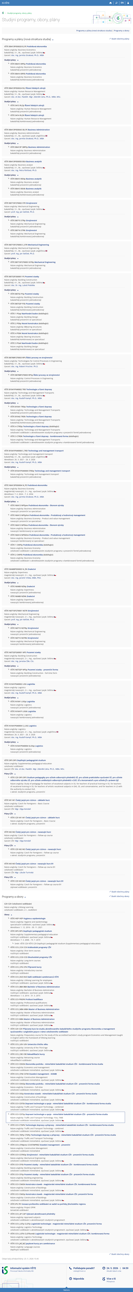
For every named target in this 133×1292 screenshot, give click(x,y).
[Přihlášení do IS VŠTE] (128, 3)
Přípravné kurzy (35, 967)
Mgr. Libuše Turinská (24, 872)
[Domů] (111, 3)
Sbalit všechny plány (119, 39)
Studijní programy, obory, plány (19, 13)
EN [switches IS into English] (122, 2)
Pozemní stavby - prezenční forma (43, 669)
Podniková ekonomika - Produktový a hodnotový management (57, 515)
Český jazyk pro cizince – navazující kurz (33, 832)
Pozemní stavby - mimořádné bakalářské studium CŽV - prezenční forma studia (59, 1174)
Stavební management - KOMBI (43, 1074)
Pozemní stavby (32, 276)
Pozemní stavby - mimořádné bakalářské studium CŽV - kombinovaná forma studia (61, 1164)
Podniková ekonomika (37, 46)
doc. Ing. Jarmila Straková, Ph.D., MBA (27, 55)
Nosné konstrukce (30, 323)
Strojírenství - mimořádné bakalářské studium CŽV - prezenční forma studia (60, 1154)
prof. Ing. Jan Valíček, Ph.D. (23, 212)
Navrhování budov (30, 313)
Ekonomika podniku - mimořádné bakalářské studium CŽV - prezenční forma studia (63, 1084)
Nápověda (78, 1278)
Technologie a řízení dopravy (39, 389)
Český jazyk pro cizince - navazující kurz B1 (35, 863)
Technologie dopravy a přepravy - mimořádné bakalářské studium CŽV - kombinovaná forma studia (69, 1125)
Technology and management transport (46, 450)
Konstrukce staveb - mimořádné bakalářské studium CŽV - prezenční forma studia (60, 1093)
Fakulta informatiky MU (26, 1271)
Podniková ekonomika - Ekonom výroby (46, 505)
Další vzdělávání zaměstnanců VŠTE (43, 977)
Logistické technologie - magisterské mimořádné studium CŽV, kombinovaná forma (72, 1233)
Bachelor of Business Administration (44, 987)
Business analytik (34, 161)
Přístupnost (111, 1282)
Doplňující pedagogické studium (31, 760)
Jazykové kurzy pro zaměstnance (40, 1243)
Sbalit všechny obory (119, 896)
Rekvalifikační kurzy (36, 1054)
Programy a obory (121, 30)
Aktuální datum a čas (114, 1271)
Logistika (31, 684)
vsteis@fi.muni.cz (79, 1271)
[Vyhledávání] (116, 3)
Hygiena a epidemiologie (34, 918)
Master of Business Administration (44, 1009)
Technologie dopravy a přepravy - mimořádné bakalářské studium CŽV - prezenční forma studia (73, 1135)
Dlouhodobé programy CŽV (40, 957)
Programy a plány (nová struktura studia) (94, 30)
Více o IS (111, 1278)
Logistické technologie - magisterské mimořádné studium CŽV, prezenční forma (66, 1224)
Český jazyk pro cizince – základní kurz (33, 800)
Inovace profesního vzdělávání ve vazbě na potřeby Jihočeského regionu (54, 1204)
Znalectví (32, 569)
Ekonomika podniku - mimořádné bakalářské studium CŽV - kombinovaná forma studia (64, 1064)
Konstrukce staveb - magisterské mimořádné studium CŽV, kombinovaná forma (61, 1184)
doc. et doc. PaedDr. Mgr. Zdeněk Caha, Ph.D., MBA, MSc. (36, 97)
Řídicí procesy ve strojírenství (39, 357)
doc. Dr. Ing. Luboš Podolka (23, 285)
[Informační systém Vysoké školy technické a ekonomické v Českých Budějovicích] (5, 3)
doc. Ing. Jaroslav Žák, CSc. (22, 661)
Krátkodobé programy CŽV (39, 947)
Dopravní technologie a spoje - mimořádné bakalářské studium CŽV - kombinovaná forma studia (68, 1103)
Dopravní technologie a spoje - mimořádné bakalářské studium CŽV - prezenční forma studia (66, 1114)
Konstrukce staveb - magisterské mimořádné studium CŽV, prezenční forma (59, 1194)
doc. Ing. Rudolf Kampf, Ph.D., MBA (26, 398)
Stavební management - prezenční (55, 1145)
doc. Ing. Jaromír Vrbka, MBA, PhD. (26, 578)
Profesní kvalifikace (34, 999)
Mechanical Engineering (38, 244)
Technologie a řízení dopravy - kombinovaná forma (45, 436)
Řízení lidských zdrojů (35, 88)
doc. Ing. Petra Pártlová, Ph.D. (24, 170)
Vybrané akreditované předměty (40, 1214)
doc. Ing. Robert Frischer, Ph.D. (24, 366)
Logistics (32, 726)
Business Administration (39, 129)
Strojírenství (31, 203)
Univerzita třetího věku (38, 1044)
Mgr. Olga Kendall (23, 809)
